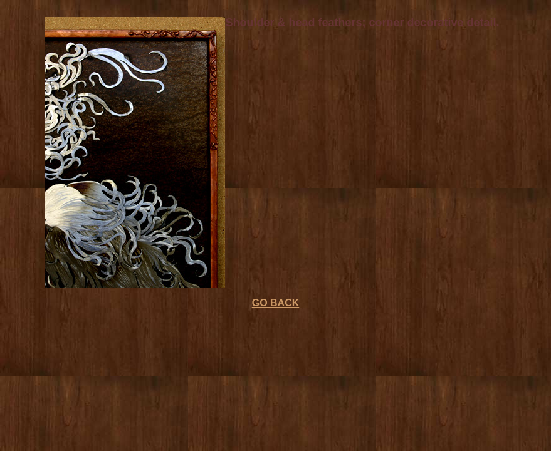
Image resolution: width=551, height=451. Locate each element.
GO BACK (276, 303)
